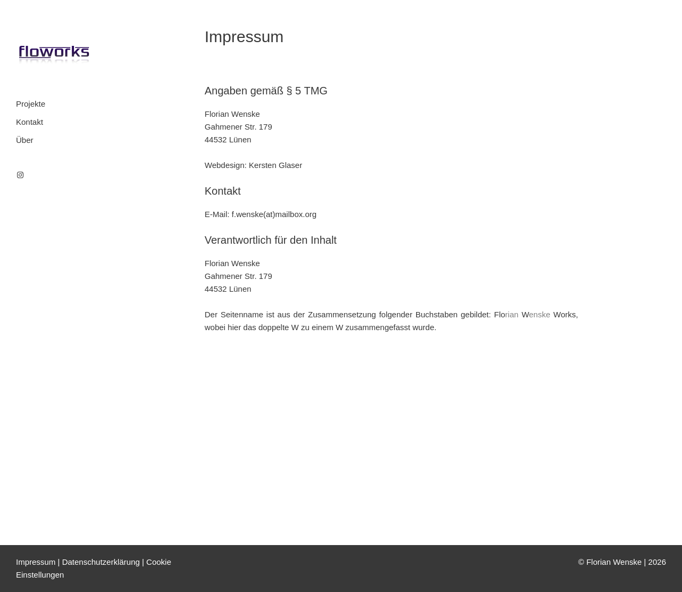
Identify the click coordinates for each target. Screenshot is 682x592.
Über (25, 140)
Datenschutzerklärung (101, 561)
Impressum (35, 561)
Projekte (30, 103)
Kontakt (29, 121)
